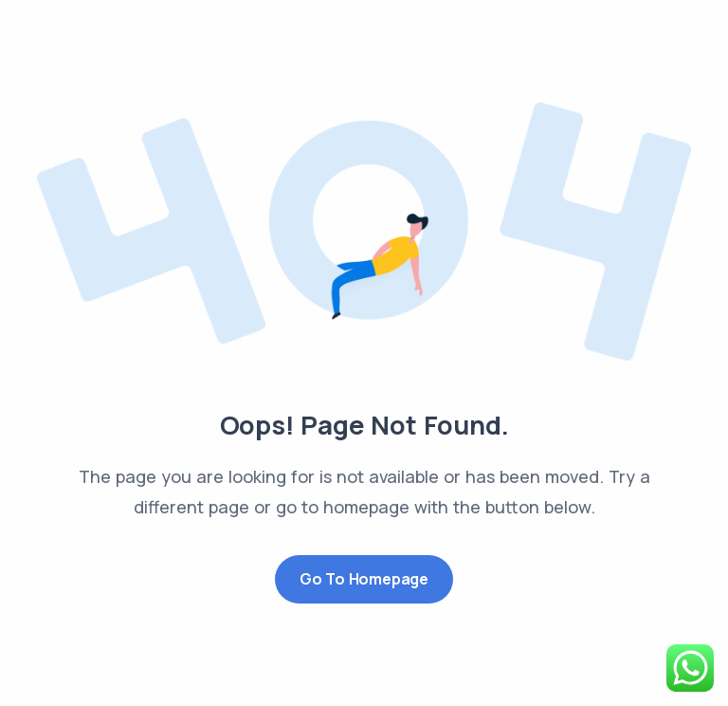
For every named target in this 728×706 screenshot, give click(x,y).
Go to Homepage (364, 578)
